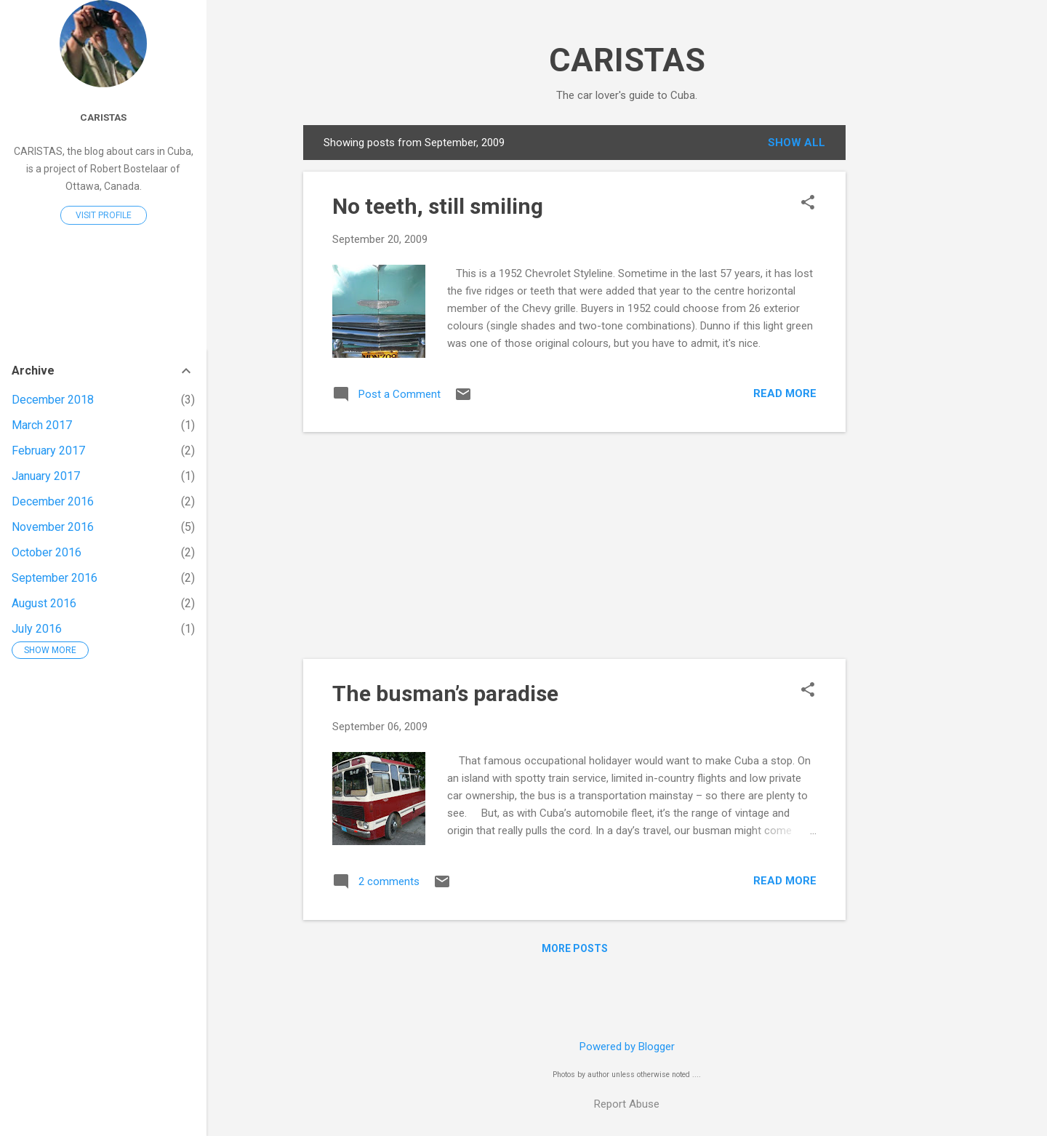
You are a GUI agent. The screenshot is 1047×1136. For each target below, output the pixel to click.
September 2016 (54, 578)
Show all (796, 142)
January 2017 (46, 476)
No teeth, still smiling (437, 206)
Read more (785, 393)
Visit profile (104, 215)
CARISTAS (627, 60)
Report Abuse (626, 1104)
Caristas (103, 117)
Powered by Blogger (627, 1046)
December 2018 (53, 400)
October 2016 (46, 552)
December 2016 (53, 501)
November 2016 (53, 527)
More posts (575, 948)
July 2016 (37, 629)
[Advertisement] (903, 343)
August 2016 (44, 603)
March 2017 (42, 425)
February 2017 (48, 450)
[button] (808, 203)
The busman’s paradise (445, 693)
